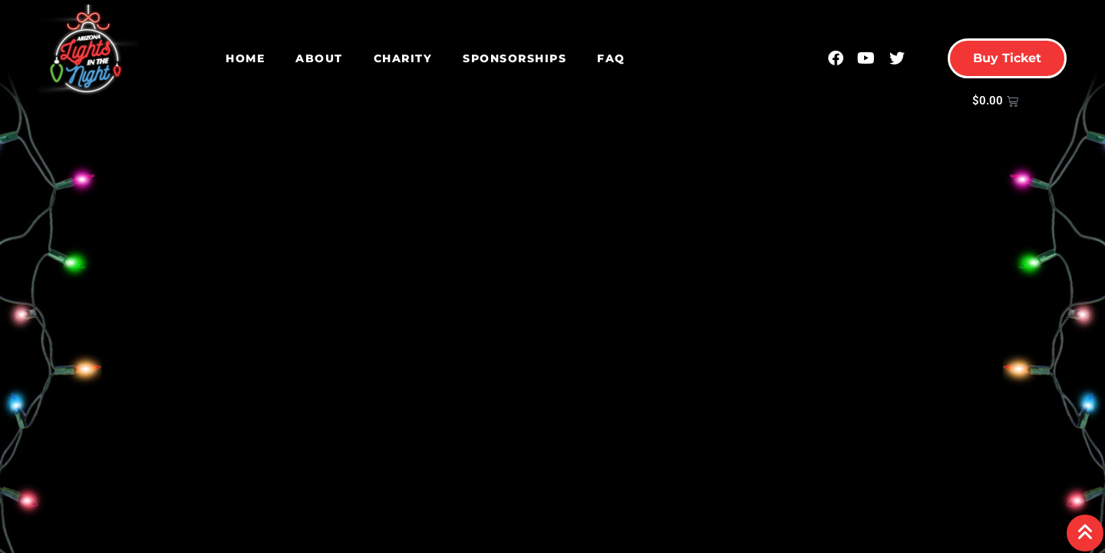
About (319, 58)
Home (245, 58)
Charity (403, 58)
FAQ (611, 58)
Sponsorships (514, 58)
